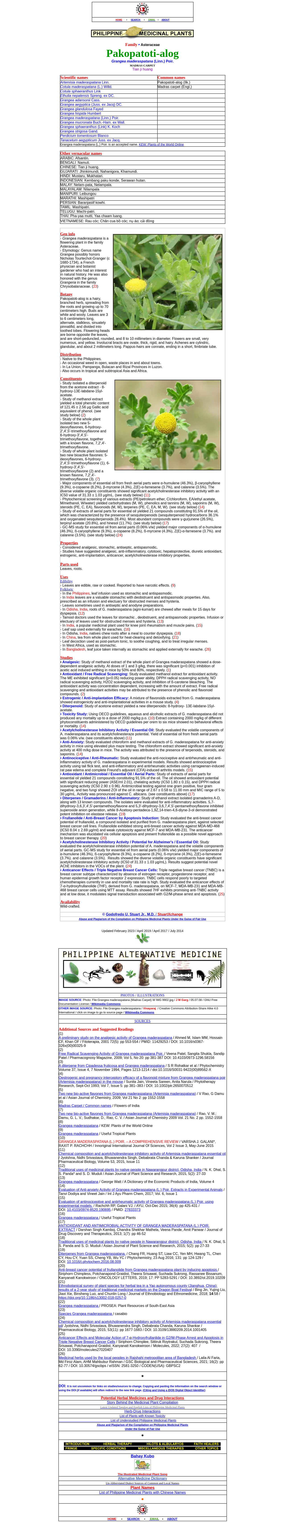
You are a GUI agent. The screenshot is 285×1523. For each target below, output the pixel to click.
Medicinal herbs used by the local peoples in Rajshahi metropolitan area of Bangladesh (128, 1358)
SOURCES (142, 1021)
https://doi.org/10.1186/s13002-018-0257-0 (92, 1298)
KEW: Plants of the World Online (161, 144)
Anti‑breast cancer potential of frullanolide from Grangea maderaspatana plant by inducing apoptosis (138, 1270)
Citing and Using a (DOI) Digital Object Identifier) (175, 1390)
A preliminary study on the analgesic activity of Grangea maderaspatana (115, 1038)
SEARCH (136, 20)
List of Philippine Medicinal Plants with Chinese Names (142, 1492)
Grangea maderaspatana (78, 1126)
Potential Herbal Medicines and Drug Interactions (142, 1398)
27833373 (132, 1210)
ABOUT (166, 20)
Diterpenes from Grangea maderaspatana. (92, 1254)
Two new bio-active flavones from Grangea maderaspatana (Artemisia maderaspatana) (127, 1094)
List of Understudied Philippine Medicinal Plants (117, 1420)
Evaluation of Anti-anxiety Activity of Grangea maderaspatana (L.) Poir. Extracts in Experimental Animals (141, 1190)
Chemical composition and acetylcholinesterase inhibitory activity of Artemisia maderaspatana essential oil (142, 1154)
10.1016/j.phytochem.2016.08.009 (94, 1262)
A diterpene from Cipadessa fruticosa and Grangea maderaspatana (112, 1066)
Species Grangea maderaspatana (86, 1314)
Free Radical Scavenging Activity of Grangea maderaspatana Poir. (111, 1054)
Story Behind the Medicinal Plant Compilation (142, 1402)
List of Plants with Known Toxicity (142, 1416)
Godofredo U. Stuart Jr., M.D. (130, 914)
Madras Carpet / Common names (85, 1106)
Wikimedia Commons (105, 1004)
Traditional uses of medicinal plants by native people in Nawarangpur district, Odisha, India (130, 1170)
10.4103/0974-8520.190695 (89, 1210)
